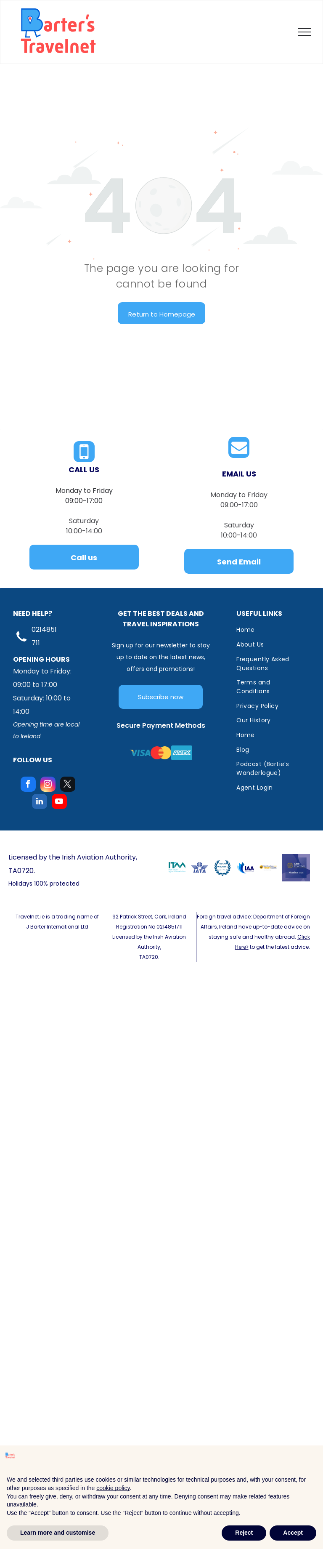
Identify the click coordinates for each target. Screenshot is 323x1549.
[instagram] (48, 785)
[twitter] (67, 785)
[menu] (304, 32)
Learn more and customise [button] (57, 1532)
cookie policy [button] (113, 1488)
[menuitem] (270, 630)
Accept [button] (293, 1532)
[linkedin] (39, 802)
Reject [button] (244, 1532)
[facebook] (28, 785)
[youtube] (59, 802)
